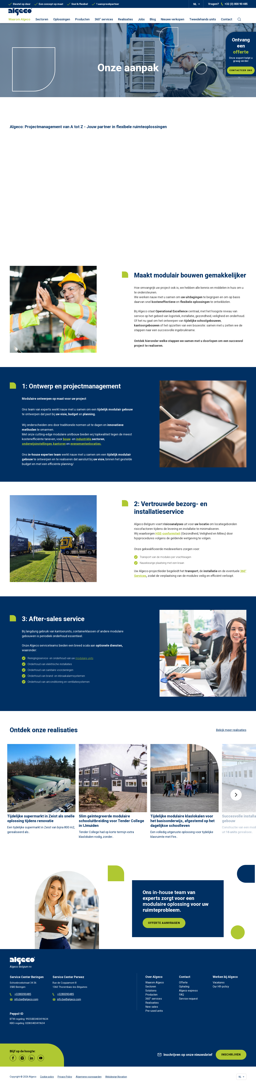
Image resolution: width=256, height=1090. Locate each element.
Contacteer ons (240, 70)
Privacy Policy (65, 1076)
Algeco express (188, 990)
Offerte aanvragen (164, 922)
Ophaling (184, 986)
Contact (226, 19)
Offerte (183, 982)
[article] (41, 790)
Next (236, 794)
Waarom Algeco (19, 19)
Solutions (150, 990)
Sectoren (41, 19)
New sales (151, 1006)
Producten (82, 19)
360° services (104, 19)
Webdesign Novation (116, 1076)
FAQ (181, 994)
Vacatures (219, 982)
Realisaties (125, 19)
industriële (84, 439)
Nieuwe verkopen (172, 19)
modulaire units (84, 658)
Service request (188, 998)
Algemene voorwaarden (89, 1076)
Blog (153, 19)
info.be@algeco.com (24, 999)
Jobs (141, 19)
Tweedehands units (202, 19)
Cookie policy (47, 1076)
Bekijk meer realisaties (231, 730)
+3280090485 (20, 994)
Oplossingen (61, 19)
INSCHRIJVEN (231, 1054)
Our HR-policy (221, 986)
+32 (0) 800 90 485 (236, 4)
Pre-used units (154, 1010)
